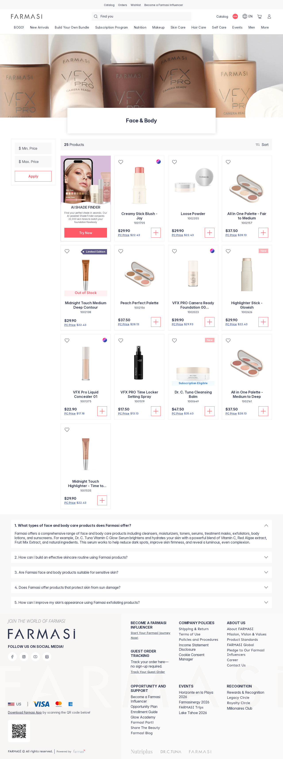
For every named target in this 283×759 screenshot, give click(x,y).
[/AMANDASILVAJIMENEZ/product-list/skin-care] (178, 28)
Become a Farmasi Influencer (145, 699)
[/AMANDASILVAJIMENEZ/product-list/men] (251, 28)
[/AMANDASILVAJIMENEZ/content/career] (232, 660)
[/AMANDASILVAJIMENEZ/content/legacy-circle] (238, 697)
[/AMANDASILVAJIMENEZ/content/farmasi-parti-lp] (142, 722)
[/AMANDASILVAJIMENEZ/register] (122, 4)
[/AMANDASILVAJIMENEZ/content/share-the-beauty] (145, 728)
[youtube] (35, 656)
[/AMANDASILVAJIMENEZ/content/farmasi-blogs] (142, 733)
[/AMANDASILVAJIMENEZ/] (26, 16)
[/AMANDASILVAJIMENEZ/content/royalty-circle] (238, 703)
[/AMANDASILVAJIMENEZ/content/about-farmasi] (240, 629)
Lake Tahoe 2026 (193, 713)
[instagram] (23, 656)
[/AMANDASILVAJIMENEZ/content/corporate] (240, 645)
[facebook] (12, 656)
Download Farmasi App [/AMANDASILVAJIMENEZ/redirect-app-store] (25, 712)
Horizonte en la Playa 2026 (196, 694)
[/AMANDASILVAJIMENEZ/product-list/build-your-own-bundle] (72, 28)
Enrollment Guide (144, 712)
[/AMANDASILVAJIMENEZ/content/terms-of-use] (189, 634)
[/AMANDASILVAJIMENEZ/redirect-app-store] (19, 731)
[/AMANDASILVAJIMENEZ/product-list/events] (237, 28)
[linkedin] (46, 656)
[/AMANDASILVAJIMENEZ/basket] (259, 16)
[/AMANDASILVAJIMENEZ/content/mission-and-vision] (246, 634)
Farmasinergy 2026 (194, 702)
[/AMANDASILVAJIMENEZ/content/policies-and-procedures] (198, 639)
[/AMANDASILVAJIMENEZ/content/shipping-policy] (194, 629)
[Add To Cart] (156, 233)
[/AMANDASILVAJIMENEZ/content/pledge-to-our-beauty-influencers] (247, 652)
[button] (33, 176)
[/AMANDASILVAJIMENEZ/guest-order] (148, 671)
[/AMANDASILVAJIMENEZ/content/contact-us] (236, 665)
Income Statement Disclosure (193, 647)
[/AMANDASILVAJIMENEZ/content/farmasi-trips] (191, 707)
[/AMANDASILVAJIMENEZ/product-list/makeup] (158, 28)
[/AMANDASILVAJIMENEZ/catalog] (109, 4)
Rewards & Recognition (245, 692)
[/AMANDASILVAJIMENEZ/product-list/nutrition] (140, 28)
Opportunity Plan (144, 706)
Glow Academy (143, 717)
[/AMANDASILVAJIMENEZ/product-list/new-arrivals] (39, 28)
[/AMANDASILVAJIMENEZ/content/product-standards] (242, 639)
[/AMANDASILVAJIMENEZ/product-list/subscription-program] (111, 28)
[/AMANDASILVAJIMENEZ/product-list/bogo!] (19, 28)
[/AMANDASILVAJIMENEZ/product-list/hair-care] (199, 28)
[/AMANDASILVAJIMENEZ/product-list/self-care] (219, 28)
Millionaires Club (239, 708)
